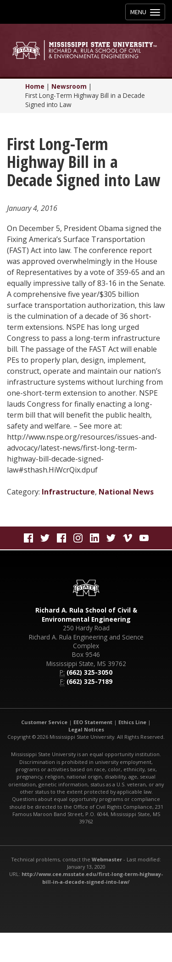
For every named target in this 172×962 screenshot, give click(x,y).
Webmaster (107, 859)
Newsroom (69, 86)
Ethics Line (132, 722)
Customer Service (44, 722)
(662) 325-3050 (89, 672)
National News (126, 492)
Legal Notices (86, 729)
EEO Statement (92, 722)
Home (34, 86)
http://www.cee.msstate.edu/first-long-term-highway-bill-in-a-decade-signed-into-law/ (92, 878)
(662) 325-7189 (89, 681)
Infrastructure (68, 492)
